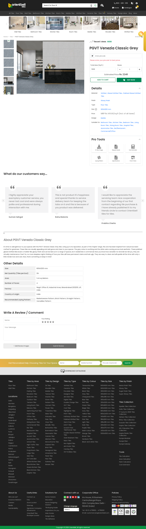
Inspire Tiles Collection (127, 425)
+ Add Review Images (21, 346)
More (135, 13)
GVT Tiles (67, 405)
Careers (11, 503)
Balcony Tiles (31, 408)
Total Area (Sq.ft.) (96, 65)
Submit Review (58, 346)
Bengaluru (12, 406)
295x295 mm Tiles (107, 422)
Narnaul (11, 454)
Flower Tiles (49, 408)
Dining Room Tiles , (116, 125)
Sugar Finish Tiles (125, 391)
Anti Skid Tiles (68, 397)
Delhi (10, 401)
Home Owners (50, 497)
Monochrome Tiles (52, 442)
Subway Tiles (111, 13)
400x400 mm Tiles (107, 431)
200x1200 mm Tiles (107, 402)
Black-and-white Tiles (90, 442)
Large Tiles (30, 453)
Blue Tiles (85, 400)
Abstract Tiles (50, 439)
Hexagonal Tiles (51, 450)
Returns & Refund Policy (120, 503)
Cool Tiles (67, 408)
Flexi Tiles (102, 13)
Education (49, 500)
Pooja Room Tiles (33, 450)
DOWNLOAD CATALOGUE (73, 371)
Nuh (9, 463)
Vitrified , (104, 93)
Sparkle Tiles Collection (127, 406)
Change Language (70, 506)
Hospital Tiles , (128, 125)
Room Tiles (60, 13)
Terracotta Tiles (88, 385)
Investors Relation (14, 500)
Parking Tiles (31, 391)
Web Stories (49, 513)
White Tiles (86, 388)
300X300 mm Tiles (107, 391)
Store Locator (32, 503)
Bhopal (10, 434)
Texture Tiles (50, 394)
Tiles (11, 37)
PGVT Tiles (67, 414)
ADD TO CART (103, 80)
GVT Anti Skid (31, 459)
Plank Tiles (49, 456)
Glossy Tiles (123, 388)
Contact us (31, 497)
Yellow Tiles (86, 414)
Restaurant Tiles (33, 431)
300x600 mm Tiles (107, 394)
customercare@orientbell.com (98, 513)
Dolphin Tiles (31, 473)
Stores (115, 8)
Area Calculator (124, 459)
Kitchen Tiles (50, 13)
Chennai (11, 423)
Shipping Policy (117, 500)
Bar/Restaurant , (120, 128)
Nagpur (11, 443)
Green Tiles (86, 405)
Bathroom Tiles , (106, 122)
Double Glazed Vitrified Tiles (72, 434)
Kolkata (11, 426)
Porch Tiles (31, 414)
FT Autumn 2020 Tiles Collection (127, 413)
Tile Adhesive (50, 519)
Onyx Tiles (49, 422)
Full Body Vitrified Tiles (72, 416)
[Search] (95, 5)
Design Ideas (122, 13)
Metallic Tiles (50, 425)
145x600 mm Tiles (107, 416)
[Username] (118, 56)
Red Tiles (85, 402)
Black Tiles (86, 391)
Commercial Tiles (33, 425)
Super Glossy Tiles (125, 394)
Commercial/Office (108, 131)
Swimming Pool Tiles (34, 411)
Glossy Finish (105, 100)
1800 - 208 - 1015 (121, 3)
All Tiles (11, 13)
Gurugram (12, 468)
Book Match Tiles (51, 431)
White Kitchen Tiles (34, 462)
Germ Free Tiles (69, 422)
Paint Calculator (125, 462)
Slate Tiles (49, 414)
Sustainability (13, 508)
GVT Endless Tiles (70, 452)
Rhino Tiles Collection (127, 420)
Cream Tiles (86, 416)
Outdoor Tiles (32, 400)
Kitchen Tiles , (117, 122)
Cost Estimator (124, 465)
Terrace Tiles (31, 402)
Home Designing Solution (51, 504)
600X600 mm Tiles (107, 385)
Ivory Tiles (85, 411)
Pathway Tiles (32, 419)
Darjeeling (12, 409)
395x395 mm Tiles (107, 397)
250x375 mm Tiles (107, 428)
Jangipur (11, 415)
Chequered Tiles (88, 397)
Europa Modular (124, 438)
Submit (127, 363)
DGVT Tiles (67, 425)
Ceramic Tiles (92, 13)
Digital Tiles (68, 400)
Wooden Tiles (50, 388)
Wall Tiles (28, 13)
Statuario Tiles (50, 416)
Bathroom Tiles (38, 13)
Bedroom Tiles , (128, 122)
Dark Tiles (85, 425)
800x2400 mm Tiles (108, 414)
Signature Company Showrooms (34, 509)
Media (10, 505)
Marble (103, 118)
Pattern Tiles (49, 402)
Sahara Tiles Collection (127, 417)
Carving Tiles (68, 449)
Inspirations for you (52, 510)
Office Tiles (31, 416)
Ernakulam (12, 451)
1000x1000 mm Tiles (108, 433)
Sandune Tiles (87, 439)
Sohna (10, 460)
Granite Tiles (49, 397)
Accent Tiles (31, 436)
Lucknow (11, 429)
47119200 (101, 510)
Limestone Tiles (51, 453)
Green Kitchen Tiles (34, 467)
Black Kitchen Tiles (33, 470)
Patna (10, 449)
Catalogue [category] (127, 8)
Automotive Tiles (33, 439)
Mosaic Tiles (49, 464)
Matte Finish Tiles (125, 385)
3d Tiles (48, 385)
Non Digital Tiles (69, 443)
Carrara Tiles (49, 436)
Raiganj (11, 418)
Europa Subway (124, 444)
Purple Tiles (86, 428)
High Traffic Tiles (33, 445)
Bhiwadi (11, 474)
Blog (130, 13)
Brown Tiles (86, 436)
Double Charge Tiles (71, 402)
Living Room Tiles (33, 405)
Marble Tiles (70, 13)
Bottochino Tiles (51, 428)
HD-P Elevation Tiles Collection (126, 429)
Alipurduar (12, 412)
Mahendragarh (13, 457)
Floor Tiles (19, 13)
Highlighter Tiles (69, 411)
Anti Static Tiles (69, 446)
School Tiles (31, 442)
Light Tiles (85, 422)
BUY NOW (129, 80)
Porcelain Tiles (69, 391)
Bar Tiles (30, 428)
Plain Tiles (48, 419)
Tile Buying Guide (51, 508)
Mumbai (11, 403)
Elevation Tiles (32, 394)
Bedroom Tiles (32, 397)
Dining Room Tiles (33, 422)
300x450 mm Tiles (107, 400)
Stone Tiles (49, 400)
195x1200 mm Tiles (107, 419)
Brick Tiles (48, 447)
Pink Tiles (85, 419)
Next (138, 23)
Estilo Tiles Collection (126, 409)
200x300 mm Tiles (107, 425)
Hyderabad (12, 420)
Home (6, 37)
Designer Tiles (69, 394)
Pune (10, 432)
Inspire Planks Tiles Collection (125, 434)
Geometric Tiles (51, 433)
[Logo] (17, 5)
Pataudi (11, 471)
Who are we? (13, 497)
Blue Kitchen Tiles (33, 464)
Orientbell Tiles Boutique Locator (33, 514)
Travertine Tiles (50, 411)
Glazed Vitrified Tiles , (115, 93)
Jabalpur (11, 437)
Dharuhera (12, 480)
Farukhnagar (12, 482)
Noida (10, 465)
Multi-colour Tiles (88, 431)
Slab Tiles (30, 456)
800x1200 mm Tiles (107, 408)
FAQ (28, 500)
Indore (10, 440)
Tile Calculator (124, 456)
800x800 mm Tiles (107, 405)
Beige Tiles (86, 408)
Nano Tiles (67, 441)
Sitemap (30, 505)
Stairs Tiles (30, 447)
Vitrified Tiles (80, 13)
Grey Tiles (85, 394)
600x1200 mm (106, 109)
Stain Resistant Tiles (71, 438)
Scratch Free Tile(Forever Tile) (70, 429)
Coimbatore (12, 446)
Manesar (11, 477)
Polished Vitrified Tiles (71, 419)
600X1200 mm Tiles (108, 388)
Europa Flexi (123, 441)
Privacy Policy (117, 497)
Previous (7, 23)
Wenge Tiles (86, 433)
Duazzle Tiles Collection (127, 423)
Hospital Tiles (31, 433)
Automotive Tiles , (107, 128)
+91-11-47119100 (90, 510)
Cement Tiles (50, 405)
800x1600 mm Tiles (108, 411)
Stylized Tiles (49, 445)
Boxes (120, 65)
